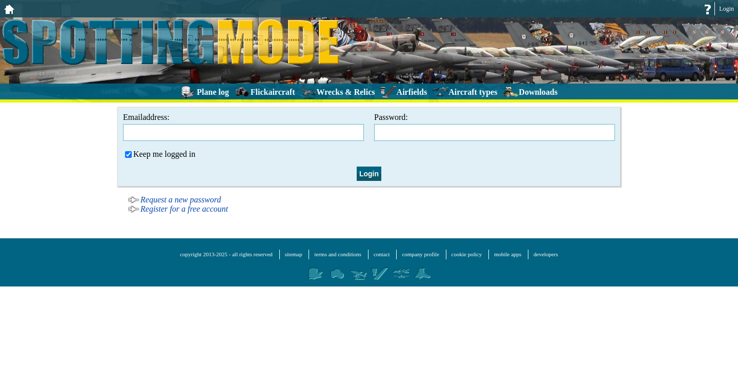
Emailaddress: (243, 127)
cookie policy (467, 254)
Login (726, 8)
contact (382, 254)
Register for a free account (184, 208)
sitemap (293, 254)
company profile (420, 254)
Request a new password (180, 199)
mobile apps (507, 254)
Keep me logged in (160, 154)
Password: (494, 127)
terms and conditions (337, 254)
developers (546, 254)
